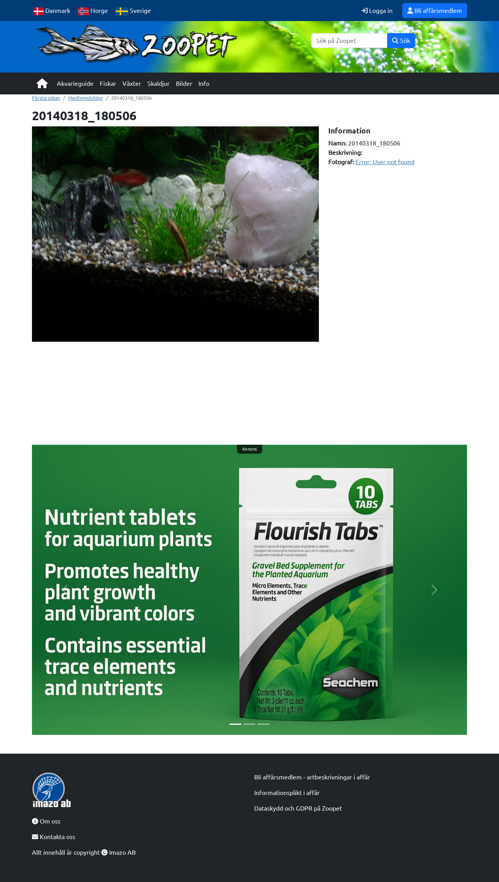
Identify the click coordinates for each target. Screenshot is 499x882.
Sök (401, 40)
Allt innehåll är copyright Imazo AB (84, 852)
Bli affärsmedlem (434, 10)
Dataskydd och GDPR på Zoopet (298, 808)
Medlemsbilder (85, 98)
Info (203, 83)
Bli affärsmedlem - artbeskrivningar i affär (312, 777)
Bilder (184, 83)
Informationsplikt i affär (287, 792)
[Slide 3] (263, 724)
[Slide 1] (235, 724)
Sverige (133, 11)
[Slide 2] (249, 724)
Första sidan (46, 98)
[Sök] (349, 40)
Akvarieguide (75, 83)
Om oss (46, 821)
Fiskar (108, 83)
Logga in (377, 10)
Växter (131, 83)
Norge (93, 11)
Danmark (52, 11)
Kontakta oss (53, 836)
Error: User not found (385, 161)
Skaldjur (158, 83)
